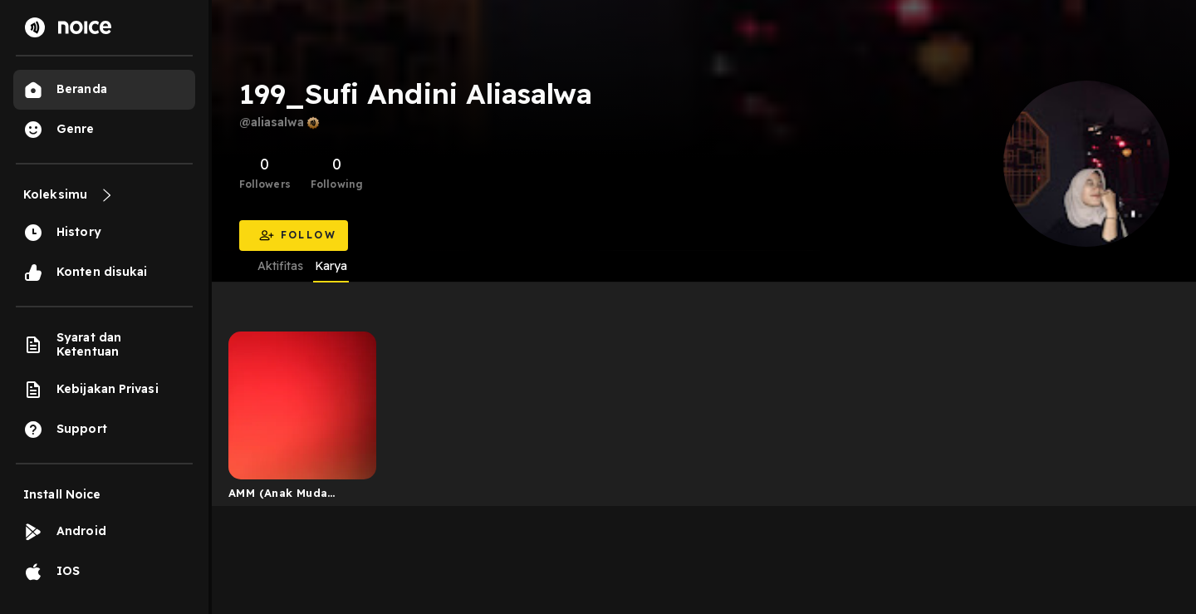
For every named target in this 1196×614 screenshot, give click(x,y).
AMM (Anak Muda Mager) (277, 496)
